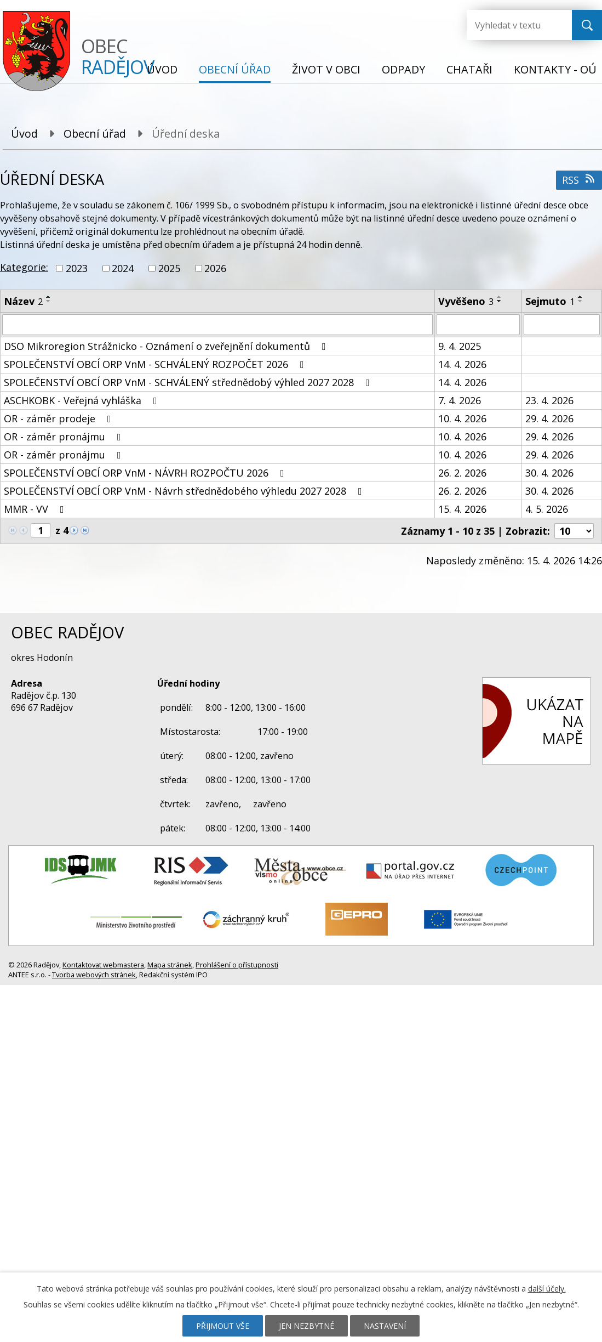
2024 (123, 268)
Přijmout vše (222, 1326)
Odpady (403, 69)
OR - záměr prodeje (60, 418)
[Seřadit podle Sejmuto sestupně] (581, 301)
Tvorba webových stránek (94, 974)
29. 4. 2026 (549, 418)
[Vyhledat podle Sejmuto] (562, 324)
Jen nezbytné (306, 1326)
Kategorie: (24, 267)
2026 (215, 268)
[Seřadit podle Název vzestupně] (49, 297)
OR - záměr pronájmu (64, 436)
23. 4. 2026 (549, 400)
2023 (77, 268)
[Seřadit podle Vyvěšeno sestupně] (500, 301)
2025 (169, 268)
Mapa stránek (169, 965)
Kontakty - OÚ (555, 69)
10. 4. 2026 (462, 418)
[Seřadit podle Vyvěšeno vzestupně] (500, 297)
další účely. (547, 1288)
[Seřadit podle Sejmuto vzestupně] (581, 297)
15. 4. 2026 (462, 509)
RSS (579, 179)
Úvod (162, 69)
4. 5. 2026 (546, 509)
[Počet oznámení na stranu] (574, 531)
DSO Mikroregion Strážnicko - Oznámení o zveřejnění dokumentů (167, 346)
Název (23, 301)
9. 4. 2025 (459, 346)
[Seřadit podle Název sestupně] (49, 301)
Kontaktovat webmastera (103, 965)
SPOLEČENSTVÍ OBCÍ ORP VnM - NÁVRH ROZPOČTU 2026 (146, 472)
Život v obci (326, 69)
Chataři (469, 69)
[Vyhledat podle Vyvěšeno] (478, 324)
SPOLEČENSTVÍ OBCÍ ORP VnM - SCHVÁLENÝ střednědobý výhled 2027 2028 (189, 382)
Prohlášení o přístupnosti (237, 965)
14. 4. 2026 (462, 364)
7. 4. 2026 (459, 400)
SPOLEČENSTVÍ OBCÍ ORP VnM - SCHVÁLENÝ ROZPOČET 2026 (156, 364)
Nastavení (385, 1326)
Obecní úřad (235, 69)
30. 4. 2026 (549, 472)
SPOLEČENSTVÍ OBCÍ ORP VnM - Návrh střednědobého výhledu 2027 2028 (185, 490)
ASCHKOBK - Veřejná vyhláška (83, 400)
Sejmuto (550, 301)
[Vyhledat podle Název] (217, 324)
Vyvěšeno (466, 301)
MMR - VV (36, 509)
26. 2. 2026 (462, 472)
